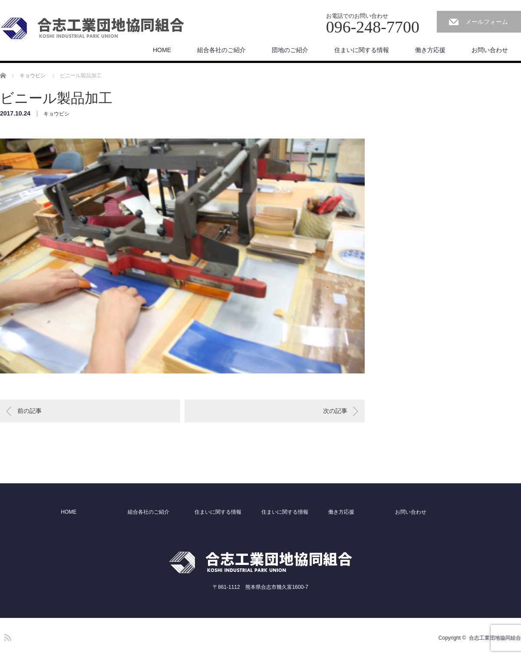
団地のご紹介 (290, 49)
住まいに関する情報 (361, 49)
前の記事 (29, 410)
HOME (162, 49)
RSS (6, 636)
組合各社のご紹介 (221, 49)
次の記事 (335, 410)
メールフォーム (486, 21)
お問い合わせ (490, 49)
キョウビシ (56, 114)
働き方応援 (430, 49)
